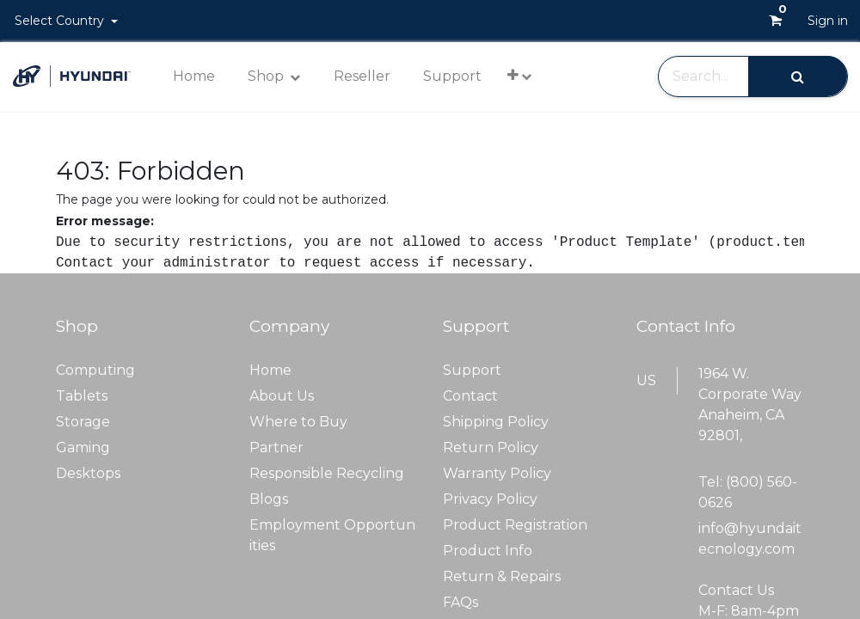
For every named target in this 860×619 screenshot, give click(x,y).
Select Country (61, 20)
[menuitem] (193, 76)
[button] (519, 75)
